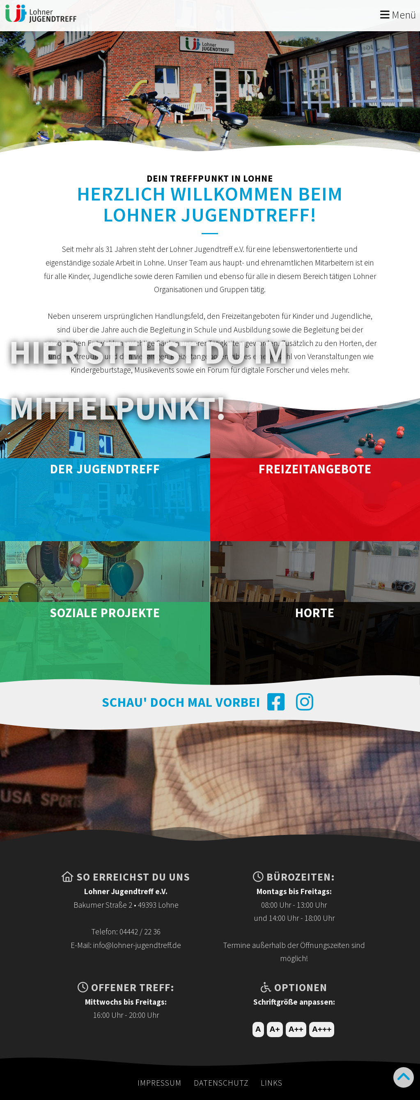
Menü (398, 14)
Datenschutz (221, 1083)
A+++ (321, 1029)
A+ (275, 1029)
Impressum (159, 1083)
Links (271, 1083)
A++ (296, 1029)
